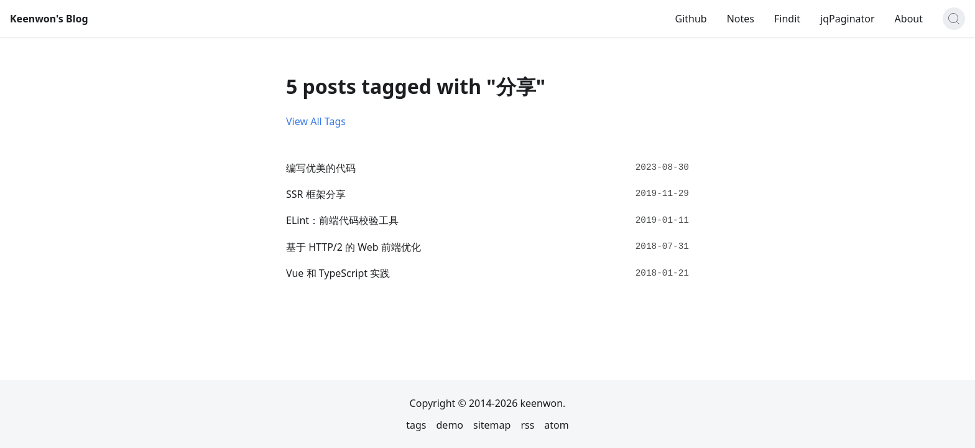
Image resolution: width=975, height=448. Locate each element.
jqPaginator (847, 19)
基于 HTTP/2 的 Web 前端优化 (353, 247)
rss (527, 425)
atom (556, 425)
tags (416, 425)
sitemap (492, 425)
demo (450, 425)
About (909, 19)
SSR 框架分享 (316, 194)
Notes (740, 19)
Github (690, 19)
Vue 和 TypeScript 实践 (338, 273)
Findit (787, 19)
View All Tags (316, 121)
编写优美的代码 (321, 168)
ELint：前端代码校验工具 (342, 220)
